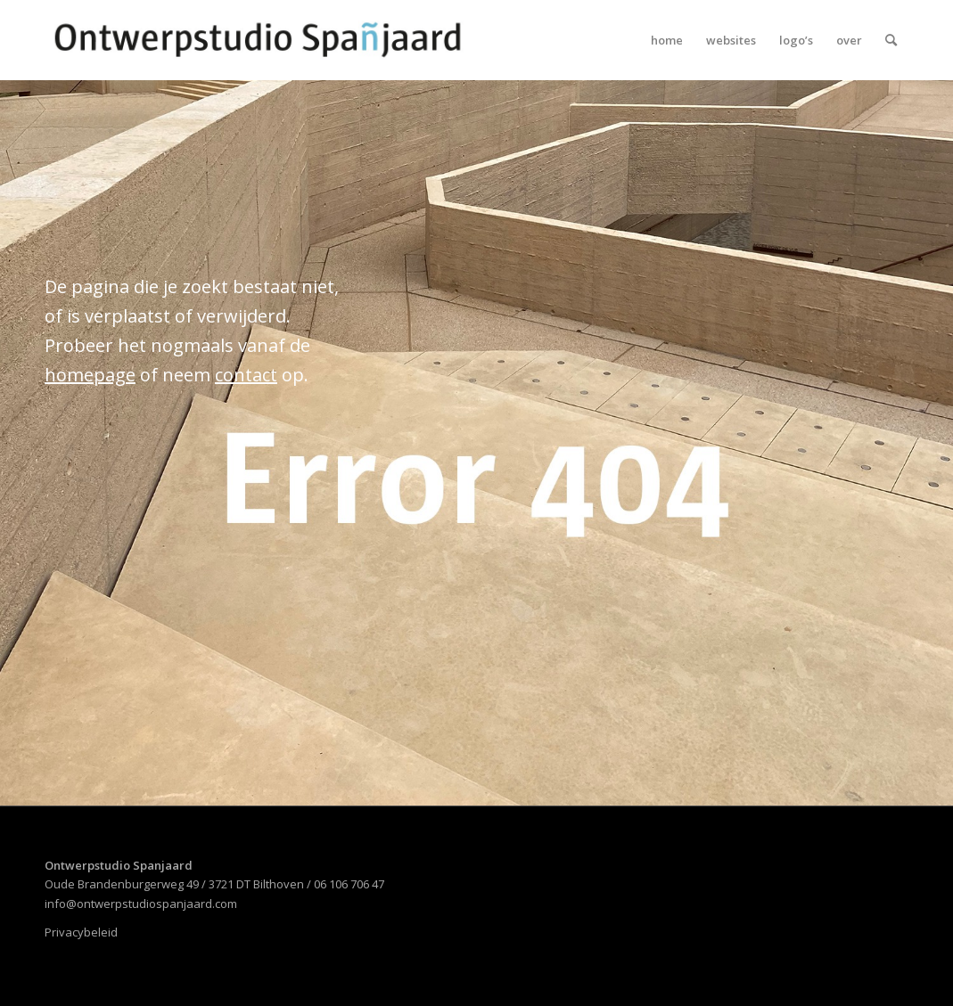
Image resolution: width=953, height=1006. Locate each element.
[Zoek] (891, 40)
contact (246, 375)
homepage (90, 375)
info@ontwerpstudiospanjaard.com (141, 904)
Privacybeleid (81, 932)
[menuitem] (666, 40)
